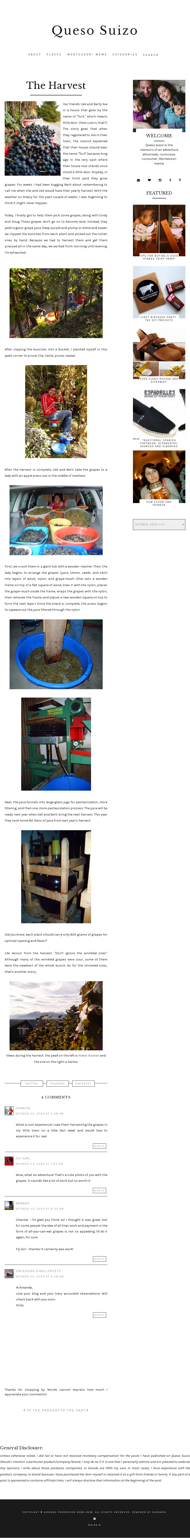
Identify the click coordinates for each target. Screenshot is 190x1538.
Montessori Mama (87, 54)
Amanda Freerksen (60, 1512)
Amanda (23, 1203)
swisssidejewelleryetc (38, 1271)
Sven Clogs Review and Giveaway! (159, 380)
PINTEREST (83, 1083)
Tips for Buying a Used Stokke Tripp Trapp (159, 257)
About (34, 54)
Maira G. (95, 1525)
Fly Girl (23, 1158)
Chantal (23, 1108)
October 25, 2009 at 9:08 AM (40, 1276)
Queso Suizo (95, 30)
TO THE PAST (74, 1410)
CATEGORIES (125, 54)
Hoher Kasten (88, 1056)
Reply (99, 1146)
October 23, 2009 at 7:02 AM (39, 1163)
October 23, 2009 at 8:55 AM (40, 1208)
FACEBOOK (57, 1083)
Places (54, 54)
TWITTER (31, 1083)
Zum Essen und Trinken (159, 503)
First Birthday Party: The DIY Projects (159, 319)
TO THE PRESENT (42, 1410)
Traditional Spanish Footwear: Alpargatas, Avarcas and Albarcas (159, 443)
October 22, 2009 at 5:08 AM (40, 1113)
